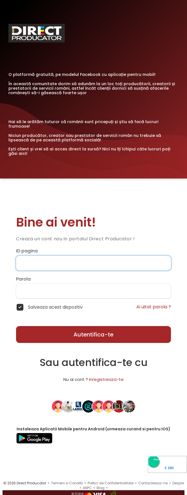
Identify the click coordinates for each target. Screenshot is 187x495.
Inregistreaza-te (106, 379)
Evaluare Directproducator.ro (167, 459)
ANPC (87, 487)
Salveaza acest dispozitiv (55, 307)
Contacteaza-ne (153, 483)
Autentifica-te (93, 334)
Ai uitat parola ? (153, 307)
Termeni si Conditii (67, 483)
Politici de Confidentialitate (110, 483)
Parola (23, 279)
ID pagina (27, 251)
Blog (100, 487)
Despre (178, 483)
